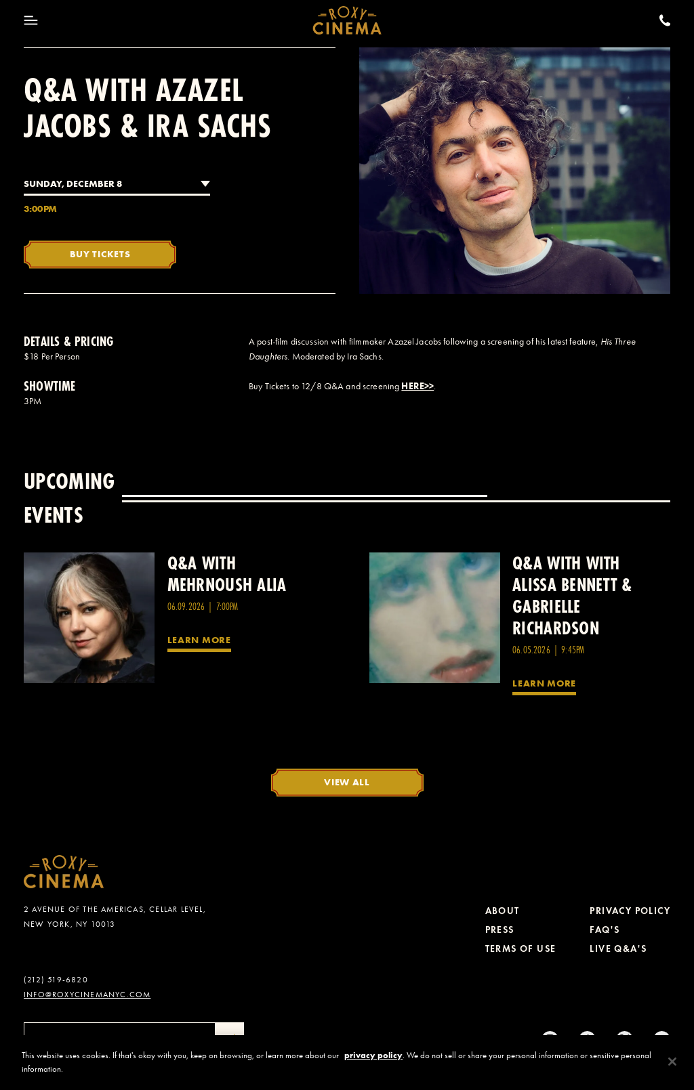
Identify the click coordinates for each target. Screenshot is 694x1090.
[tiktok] (587, 1039)
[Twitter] (624, 1039)
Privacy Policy (630, 911)
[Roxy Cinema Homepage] (347, 20)
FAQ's (604, 930)
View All (347, 782)
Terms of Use (520, 949)
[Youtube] (661, 1039)
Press (499, 930)
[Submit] (230, 1039)
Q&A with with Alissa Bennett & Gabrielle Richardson (572, 595)
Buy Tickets (100, 254)
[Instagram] (550, 1039)
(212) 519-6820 (56, 979)
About (502, 911)
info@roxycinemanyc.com (87, 994)
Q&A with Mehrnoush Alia (227, 574)
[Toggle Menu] (31, 20)
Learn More (199, 640)
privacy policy (373, 1066)
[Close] (672, 1072)
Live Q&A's (618, 949)
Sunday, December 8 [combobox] (73, 183)
